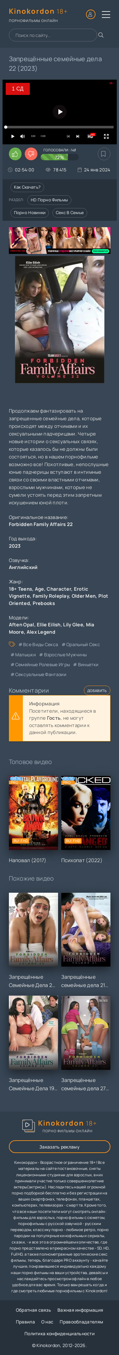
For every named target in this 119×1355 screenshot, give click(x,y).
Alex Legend (41, 632)
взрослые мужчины (65, 655)
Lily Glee (73, 624)
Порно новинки (30, 212)
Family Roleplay (51, 596)
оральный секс (83, 644)
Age (39, 589)
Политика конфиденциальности (59, 1333)
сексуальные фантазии (40, 674)
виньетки (88, 664)
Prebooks (44, 603)
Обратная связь (33, 1310)
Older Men (84, 596)
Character (59, 589)
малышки (25, 655)
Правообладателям (81, 1322)
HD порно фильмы (49, 200)
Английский (23, 567)
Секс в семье (70, 212)
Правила (25, 1322)
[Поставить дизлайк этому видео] (31, 154)
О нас (47, 1322)
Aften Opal (21, 624)
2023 (15, 546)
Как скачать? (27, 187)
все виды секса (40, 644)
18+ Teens (20, 589)
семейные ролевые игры (42, 664)
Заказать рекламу (59, 1147)
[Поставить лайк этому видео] (15, 154)
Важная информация (80, 1310)
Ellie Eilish (49, 624)
